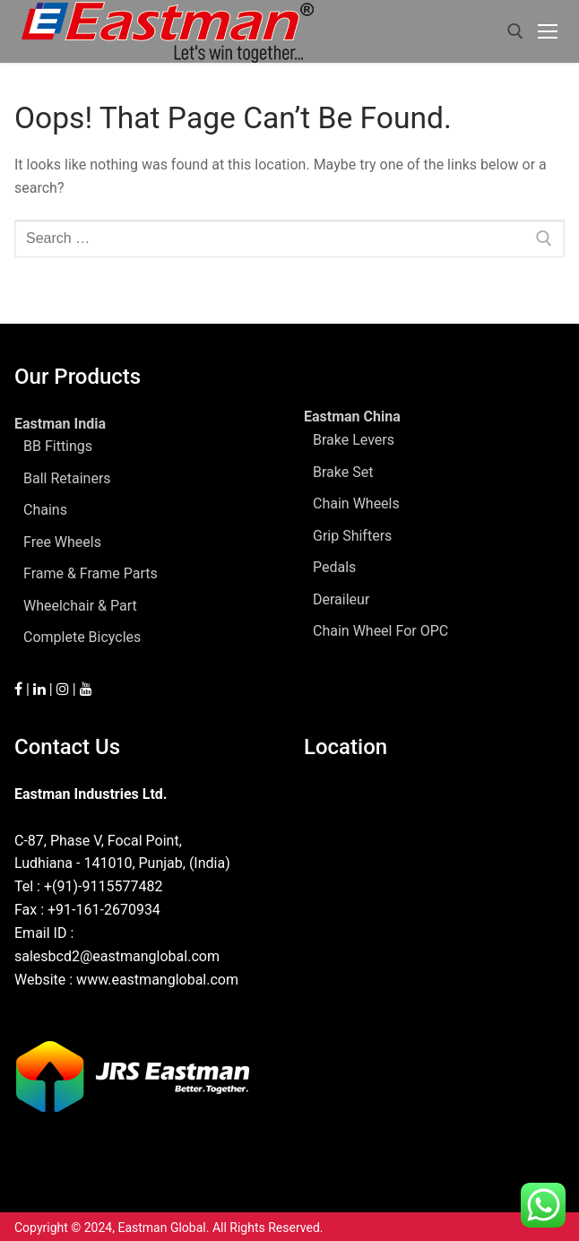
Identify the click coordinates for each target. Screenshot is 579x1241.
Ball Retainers (67, 478)
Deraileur (341, 599)
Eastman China (354, 416)
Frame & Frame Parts (90, 573)
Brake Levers (353, 439)
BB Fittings (57, 446)
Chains (45, 509)
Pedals (334, 567)
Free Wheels (62, 542)
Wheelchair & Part (80, 605)
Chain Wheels (356, 503)
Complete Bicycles (82, 637)
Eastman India (61, 423)
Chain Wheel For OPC (380, 630)
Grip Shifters (352, 535)
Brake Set (343, 472)
